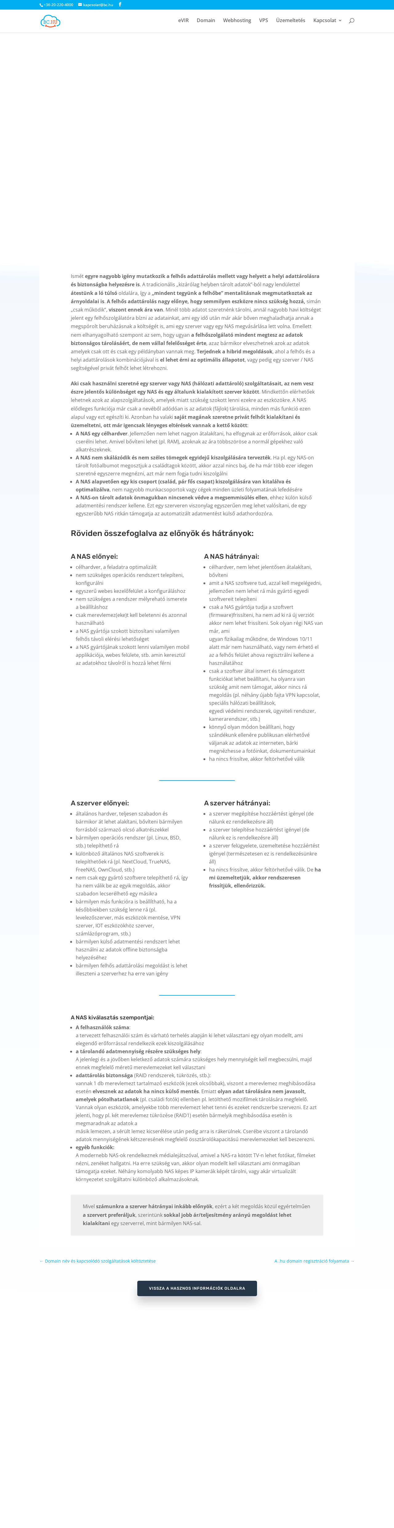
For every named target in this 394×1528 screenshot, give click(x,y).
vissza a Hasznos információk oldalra (197, 1288)
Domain (206, 22)
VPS (263, 22)
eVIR (183, 22)
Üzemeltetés (290, 22)
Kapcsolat (324, 22)
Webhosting (237, 22)
